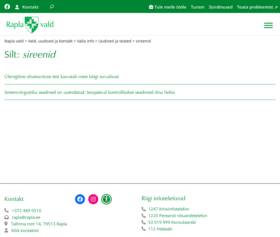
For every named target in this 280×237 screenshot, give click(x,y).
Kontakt (30, 7)
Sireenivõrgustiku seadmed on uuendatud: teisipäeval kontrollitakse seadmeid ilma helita (90, 92)
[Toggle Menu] (268, 25)
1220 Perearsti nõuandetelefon (177, 216)
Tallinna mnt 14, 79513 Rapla (39, 224)
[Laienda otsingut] (52, 6)
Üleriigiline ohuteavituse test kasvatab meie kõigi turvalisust (61, 76)
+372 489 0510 (26, 211)
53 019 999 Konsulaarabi (172, 222)
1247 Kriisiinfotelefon (168, 209)
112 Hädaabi (160, 229)
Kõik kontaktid (25, 230)
